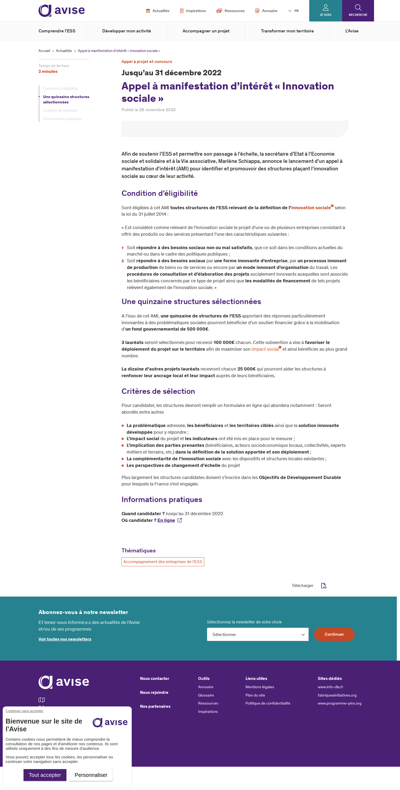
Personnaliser (91, 775)
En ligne (166, 520)
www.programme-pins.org (339, 703)
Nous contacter (154, 678)
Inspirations (193, 10)
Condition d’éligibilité (60, 88)
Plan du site (255, 695)
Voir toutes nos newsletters (65, 639)
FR (297, 11)
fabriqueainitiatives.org (337, 695)
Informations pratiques (62, 118)
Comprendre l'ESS (57, 30)
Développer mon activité (126, 30)
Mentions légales (260, 686)
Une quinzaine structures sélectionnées (66, 99)
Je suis (325, 15)
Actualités (157, 10)
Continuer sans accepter (24, 711)
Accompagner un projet (206, 30)
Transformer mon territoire (287, 30)
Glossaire (206, 695)
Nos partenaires (155, 706)
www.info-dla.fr (330, 686)
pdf (324, 586)
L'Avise (352, 30)
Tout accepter (45, 775)
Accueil (44, 50)
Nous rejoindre (154, 692)
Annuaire (266, 10)
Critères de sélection (60, 110)
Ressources (231, 10)
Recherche (358, 15)
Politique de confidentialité (268, 703)
